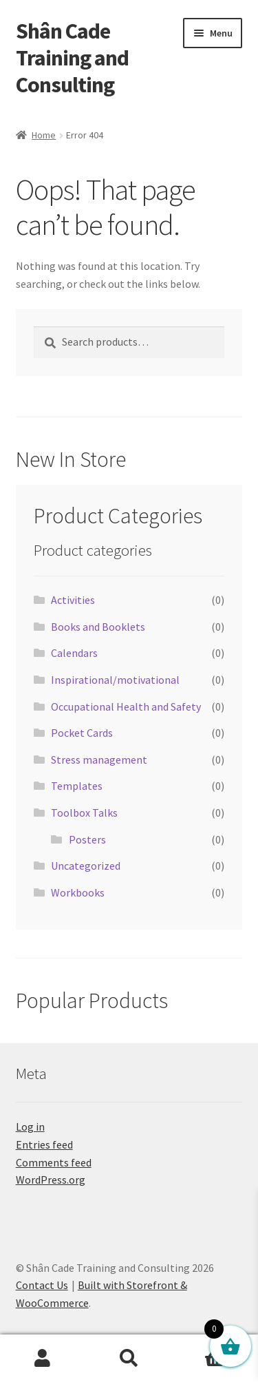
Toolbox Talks (84, 812)
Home (44, 135)
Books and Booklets (98, 627)
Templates (77, 786)
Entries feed (44, 1144)
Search (129, 1358)
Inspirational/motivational (115, 680)
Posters (87, 839)
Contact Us (42, 1285)
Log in (30, 1126)
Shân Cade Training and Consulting (72, 57)
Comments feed (54, 1162)
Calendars (74, 653)
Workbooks (78, 892)
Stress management (99, 759)
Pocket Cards (82, 733)
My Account (43, 1358)
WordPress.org (50, 1179)
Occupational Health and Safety (126, 706)
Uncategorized (85, 865)
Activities (73, 600)
